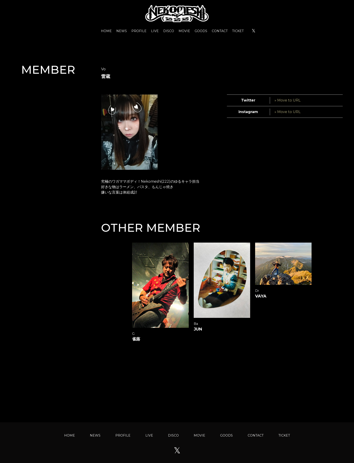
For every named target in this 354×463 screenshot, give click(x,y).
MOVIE (184, 31)
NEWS (121, 31)
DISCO (168, 31)
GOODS (201, 31)
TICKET (238, 31)
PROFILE (139, 31)
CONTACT (220, 31)
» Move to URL (287, 100)
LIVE (155, 31)
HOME (106, 31)
